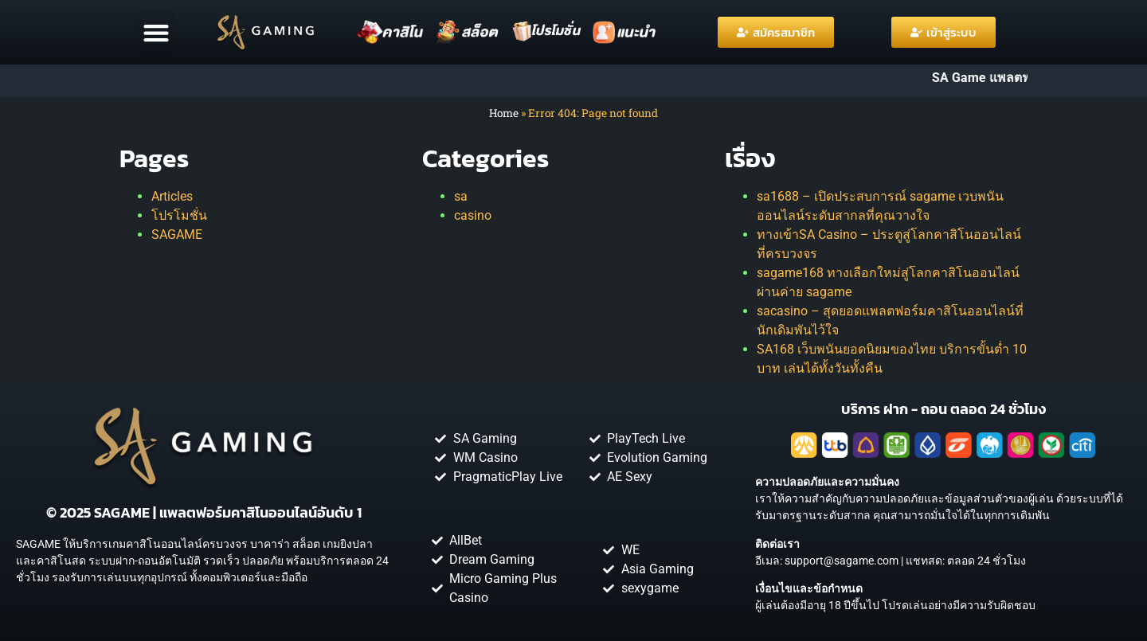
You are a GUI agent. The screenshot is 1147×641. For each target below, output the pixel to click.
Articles (172, 196)
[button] (155, 32)
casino (472, 215)
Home (504, 113)
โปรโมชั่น (179, 215)
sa (461, 196)
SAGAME (176, 234)
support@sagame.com (841, 560)
